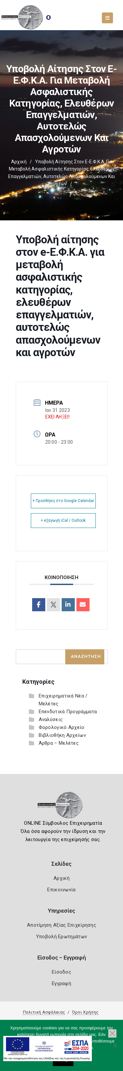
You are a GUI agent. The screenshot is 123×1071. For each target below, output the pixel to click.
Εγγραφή (61, 983)
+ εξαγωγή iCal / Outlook (63, 520)
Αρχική (19, 161)
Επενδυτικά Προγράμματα (68, 712)
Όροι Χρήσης (85, 1012)
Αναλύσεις (51, 719)
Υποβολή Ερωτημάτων (61, 937)
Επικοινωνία (61, 890)
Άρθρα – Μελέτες (59, 743)
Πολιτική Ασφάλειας (44, 1012)
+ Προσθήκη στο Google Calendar (63, 500)
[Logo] (61, 807)
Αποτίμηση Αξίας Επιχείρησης (61, 925)
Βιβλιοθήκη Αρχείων (62, 735)
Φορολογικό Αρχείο (62, 727)
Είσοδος (61, 972)
